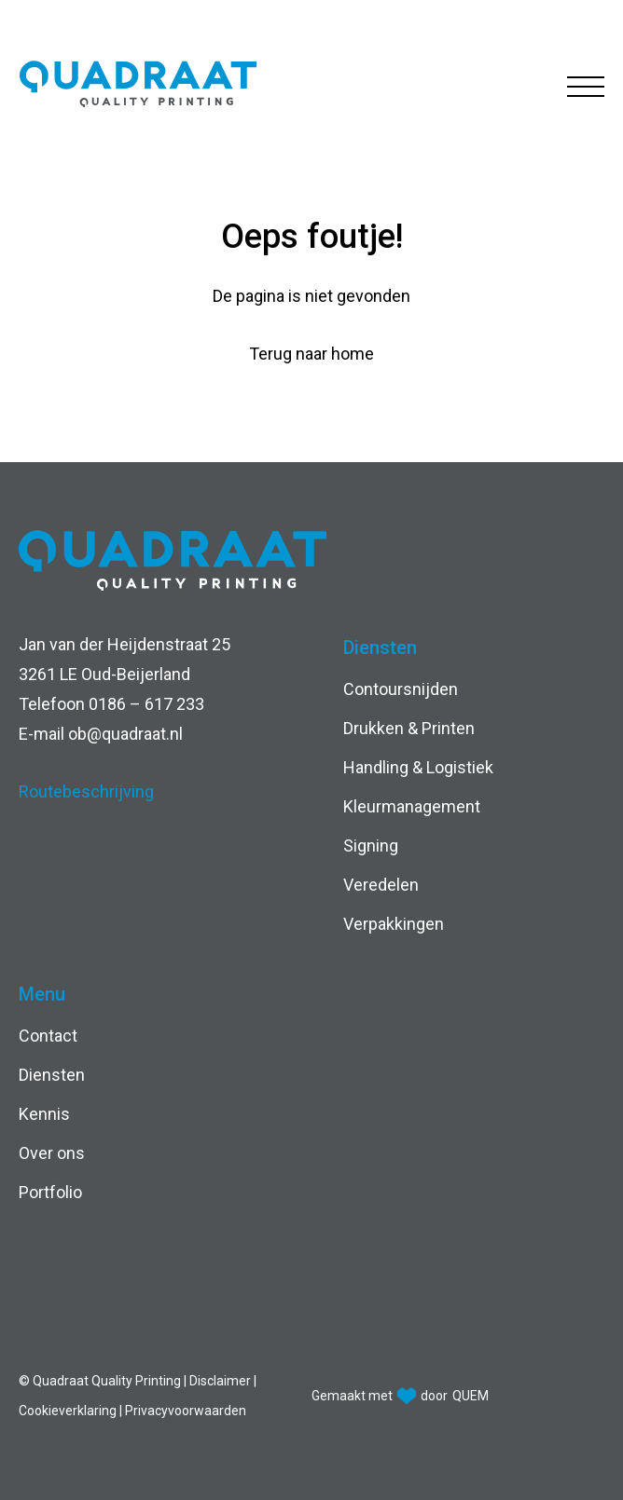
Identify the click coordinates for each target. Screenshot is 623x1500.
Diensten (52, 1074)
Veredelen (381, 884)
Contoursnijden (400, 689)
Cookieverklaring (69, 1410)
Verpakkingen (393, 924)
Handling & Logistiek (418, 767)
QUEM (470, 1395)
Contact (48, 1035)
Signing (370, 845)
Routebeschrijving (86, 791)
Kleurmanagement (411, 806)
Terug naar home (311, 353)
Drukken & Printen (409, 728)
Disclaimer (221, 1380)
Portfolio (50, 1192)
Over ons (52, 1153)
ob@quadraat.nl (125, 733)
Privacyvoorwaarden (185, 1410)
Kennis (44, 1114)
